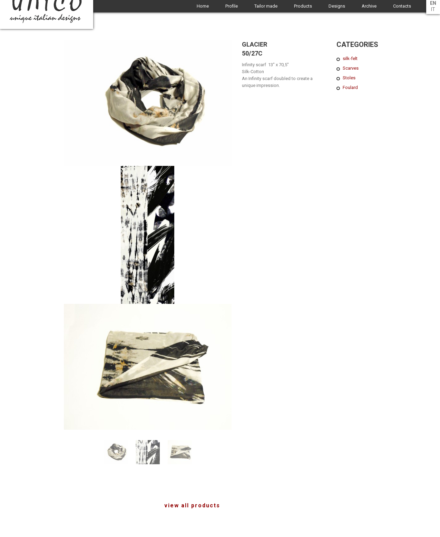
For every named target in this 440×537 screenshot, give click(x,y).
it (433, 9)
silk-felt (350, 58)
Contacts (402, 6)
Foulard (350, 87)
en (433, 3)
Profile (231, 6)
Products (303, 6)
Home (203, 6)
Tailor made (265, 6)
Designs (337, 6)
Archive (369, 6)
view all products (192, 505)
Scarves (351, 68)
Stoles (349, 77)
